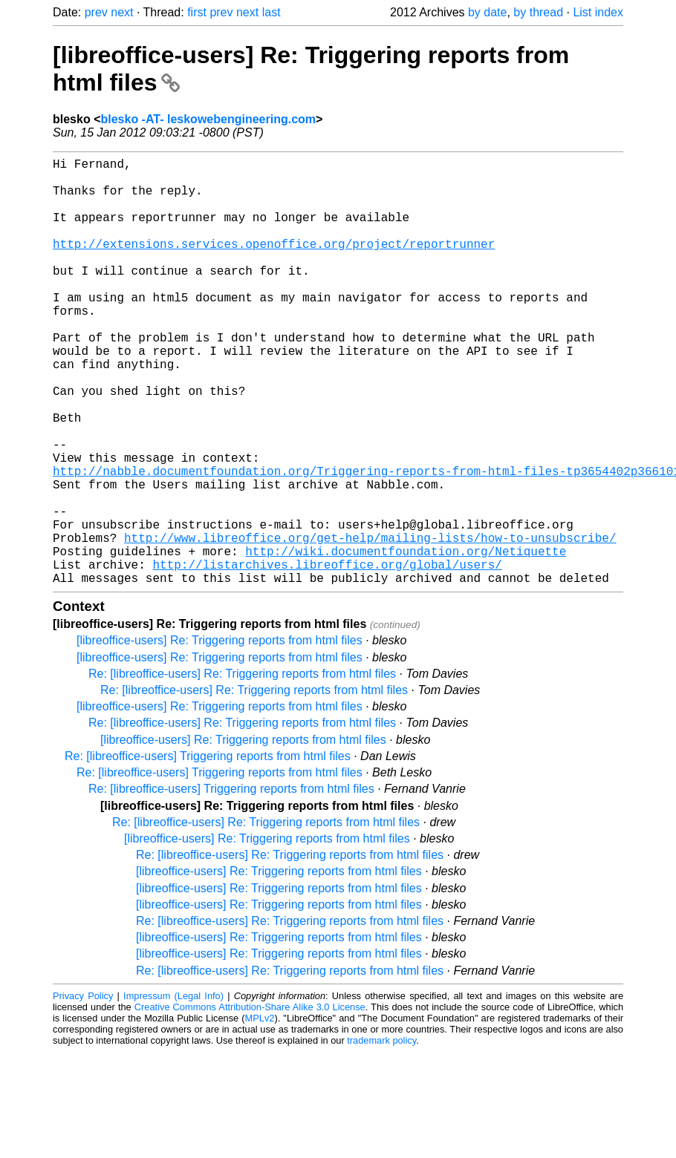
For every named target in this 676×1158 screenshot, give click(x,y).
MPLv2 (260, 1113)
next (122, 12)
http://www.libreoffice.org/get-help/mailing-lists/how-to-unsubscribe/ (370, 623)
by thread (538, 12)
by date (487, 12)
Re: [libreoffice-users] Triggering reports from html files (208, 851)
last (271, 12)
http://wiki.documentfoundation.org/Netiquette (405, 640)
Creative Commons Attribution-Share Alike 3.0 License (249, 1102)
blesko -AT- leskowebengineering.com (208, 119)
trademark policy (381, 1135)
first (197, 12)
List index (598, 12)
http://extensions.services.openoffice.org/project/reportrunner (274, 264)
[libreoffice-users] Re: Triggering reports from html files (220, 735)
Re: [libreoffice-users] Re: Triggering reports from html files (242, 768)
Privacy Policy (83, 1090)
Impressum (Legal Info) (173, 1090)
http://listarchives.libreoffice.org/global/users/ (326, 656)
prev (96, 12)
